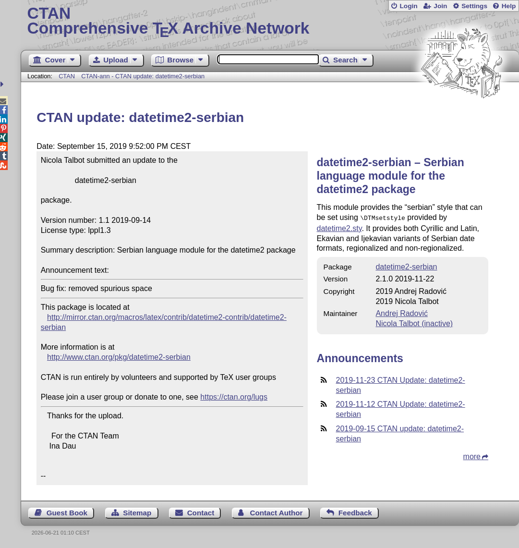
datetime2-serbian (406, 266)
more (472, 455)
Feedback (355, 513)
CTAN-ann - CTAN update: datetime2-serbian (143, 76)
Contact (201, 513)
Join (440, 6)
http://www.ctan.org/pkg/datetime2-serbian (119, 357)
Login (408, 6)
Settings (474, 6)
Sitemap (137, 513)
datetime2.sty (339, 227)
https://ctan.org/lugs (233, 397)
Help (509, 6)
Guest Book (67, 513)
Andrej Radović (401, 312)
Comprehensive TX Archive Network (270, 21)
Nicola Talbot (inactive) (414, 322)
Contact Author (276, 513)
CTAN (67, 76)
